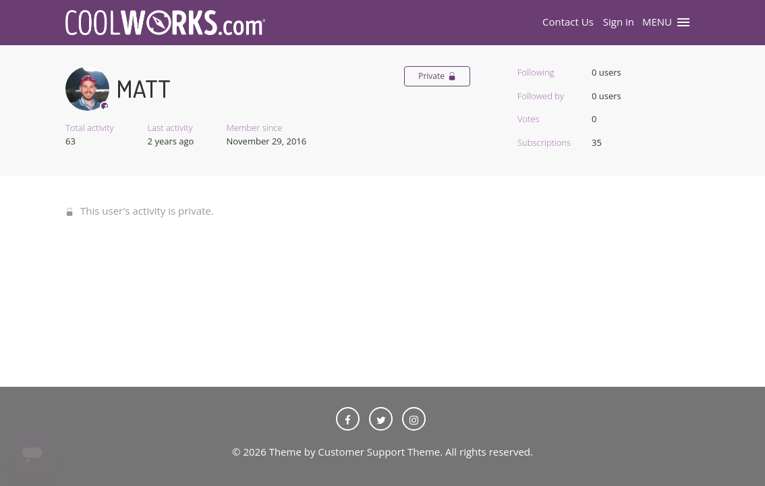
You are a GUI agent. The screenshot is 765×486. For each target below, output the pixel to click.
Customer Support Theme (379, 451)
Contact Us (568, 21)
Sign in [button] (618, 21)
